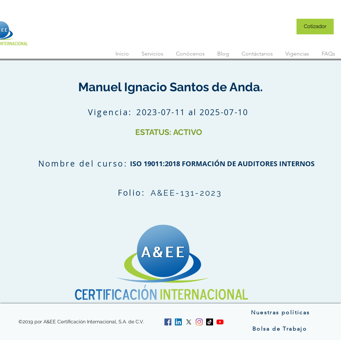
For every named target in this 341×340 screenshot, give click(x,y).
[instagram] (199, 321)
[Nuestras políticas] (280, 312)
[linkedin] (178, 321)
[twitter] (188, 321)
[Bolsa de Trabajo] (280, 328)
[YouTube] (220, 321)
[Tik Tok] (209, 321)
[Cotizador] (315, 26)
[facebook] (167, 321)
